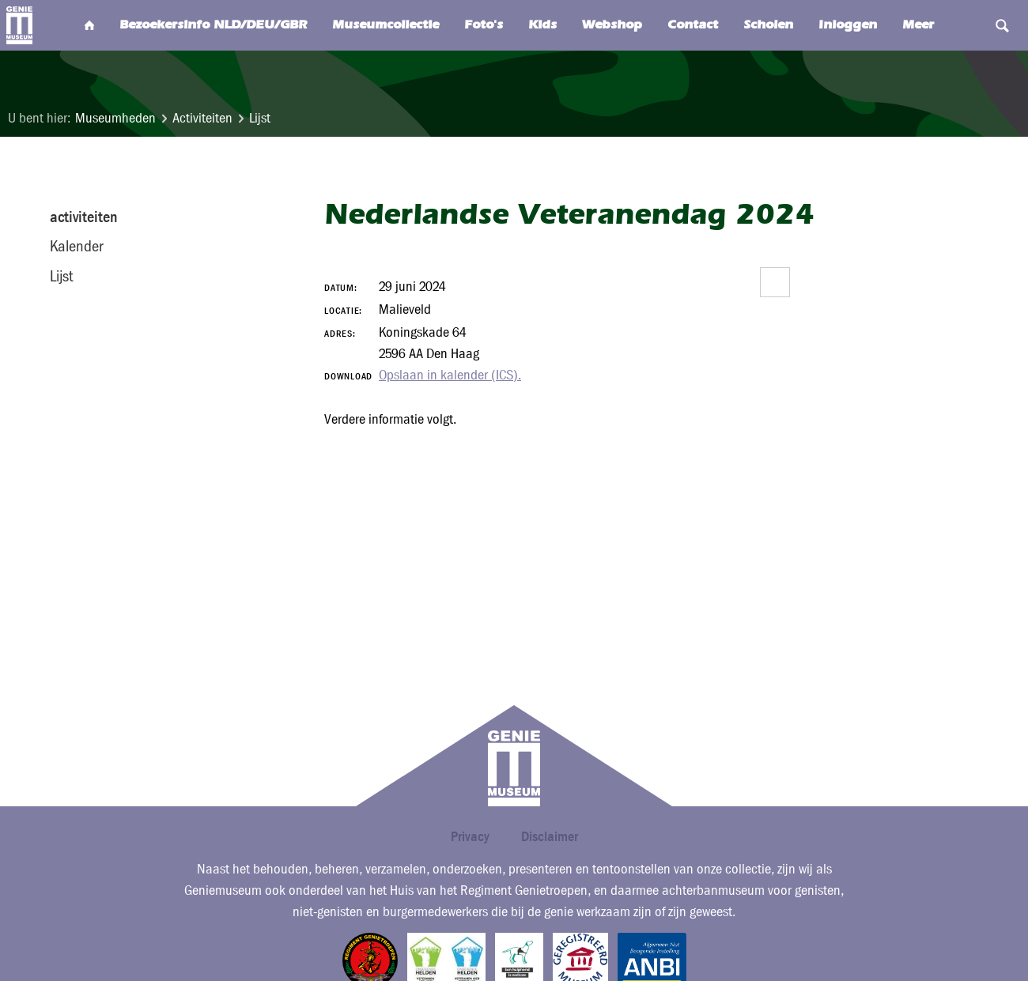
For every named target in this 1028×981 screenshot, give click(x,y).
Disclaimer (549, 836)
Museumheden (115, 118)
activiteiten (84, 216)
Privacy (470, 836)
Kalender (76, 245)
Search (968, 25)
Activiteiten (202, 118)
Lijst (259, 118)
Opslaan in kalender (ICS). (450, 375)
